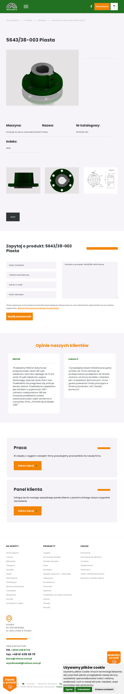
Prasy (45, 565)
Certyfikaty (11, 590)
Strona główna (12, 20)
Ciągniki (46, 553)
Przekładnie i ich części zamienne (57, 595)
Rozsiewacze (49, 582)
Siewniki (46, 603)
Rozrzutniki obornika (52, 557)
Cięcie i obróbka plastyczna (92, 574)
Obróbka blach (87, 565)
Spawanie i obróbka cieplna (92, 578)
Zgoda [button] (69, 689)
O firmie (9, 557)
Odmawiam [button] (84, 689)
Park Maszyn (11, 582)
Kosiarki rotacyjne (50, 561)
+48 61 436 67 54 (20, 650)
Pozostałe (47, 586)
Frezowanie (85, 553)
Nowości (46, 607)
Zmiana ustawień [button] (104, 689)
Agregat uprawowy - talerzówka (57, 574)
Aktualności (11, 595)
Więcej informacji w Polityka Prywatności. (38, 308)
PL (114, 7)
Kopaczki (47, 590)
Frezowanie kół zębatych (91, 557)
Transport (10, 565)
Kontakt (9, 599)
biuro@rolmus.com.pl (19, 658)
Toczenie (85, 561)
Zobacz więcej (27, 465)
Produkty (28, 20)
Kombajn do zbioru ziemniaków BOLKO (68, 20)
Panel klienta (102, 6)
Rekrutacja (10, 561)
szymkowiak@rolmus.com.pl (23, 663)
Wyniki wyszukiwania (15, 586)
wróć (12, 216)
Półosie (46, 599)
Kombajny (42, 20)
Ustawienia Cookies (14, 603)
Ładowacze (48, 578)
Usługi (8, 574)
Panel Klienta (11, 578)
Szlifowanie (85, 569)
